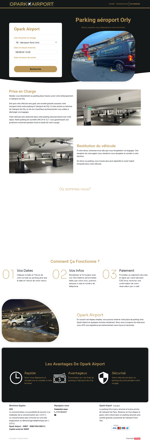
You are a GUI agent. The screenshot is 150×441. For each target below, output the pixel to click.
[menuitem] (111, 4)
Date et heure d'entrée (24, 47)
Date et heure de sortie (25, 57)
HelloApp (137, 438)
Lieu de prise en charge (25, 37)
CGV (11, 409)
